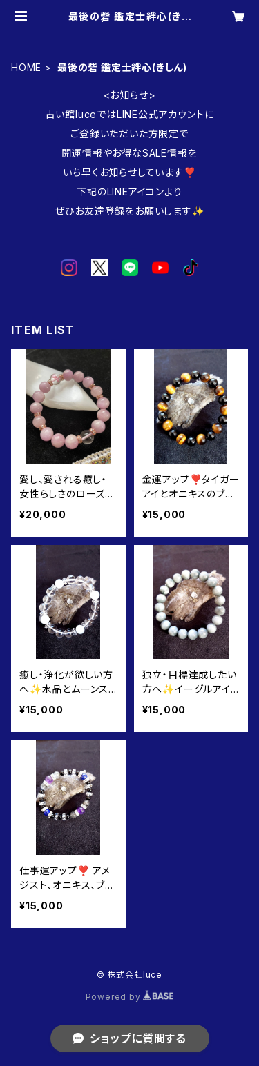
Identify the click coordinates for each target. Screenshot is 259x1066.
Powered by (130, 996)
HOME (26, 67)
